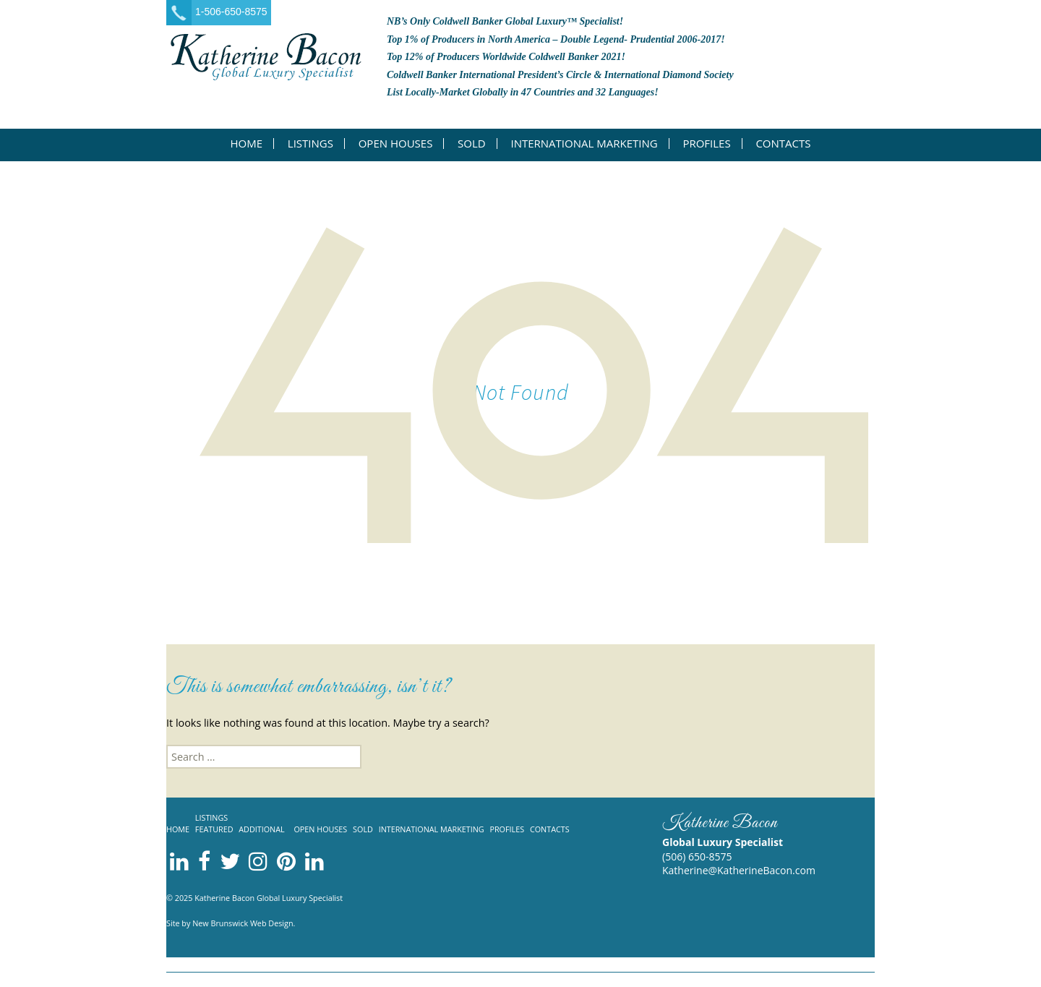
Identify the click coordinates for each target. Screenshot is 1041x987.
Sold (472, 143)
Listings (310, 143)
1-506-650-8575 (231, 11)
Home (247, 143)
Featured (214, 829)
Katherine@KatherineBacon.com (738, 870)
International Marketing (583, 143)
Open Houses (396, 143)
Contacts (782, 143)
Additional (261, 829)
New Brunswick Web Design (242, 923)
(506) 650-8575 (697, 856)
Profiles (706, 143)
